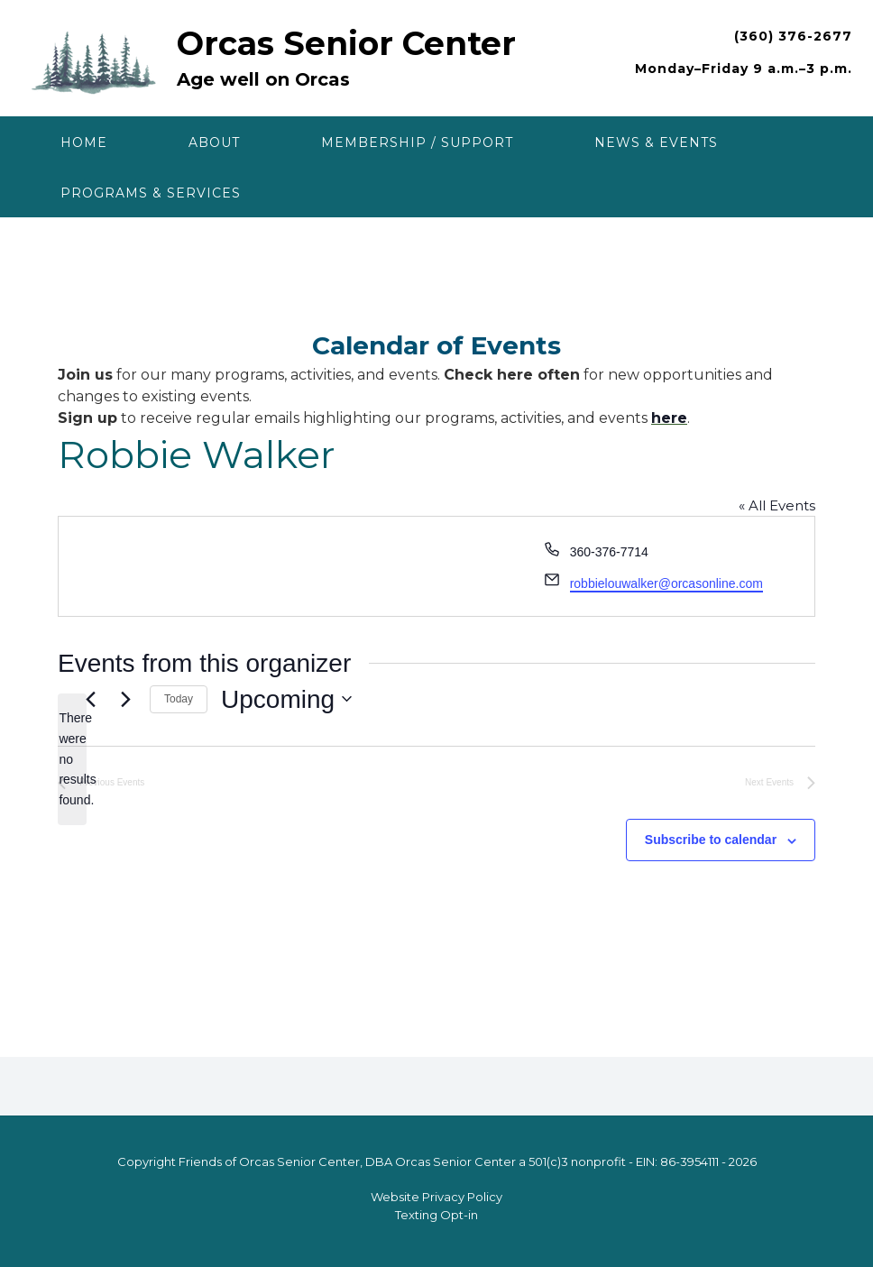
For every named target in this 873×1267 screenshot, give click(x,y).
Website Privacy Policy (436, 1196)
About (214, 142)
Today (178, 699)
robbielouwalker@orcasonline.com (666, 583)
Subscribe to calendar (711, 839)
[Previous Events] (90, 699)
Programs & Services (150, 193)
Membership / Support (417, 142)
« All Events (777, 505)
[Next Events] (125, 699)
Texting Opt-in (436, 1214)
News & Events (656, 142)
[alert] (72, 758)
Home (83, 142)
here (669, 418)
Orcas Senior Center (346, 43)
